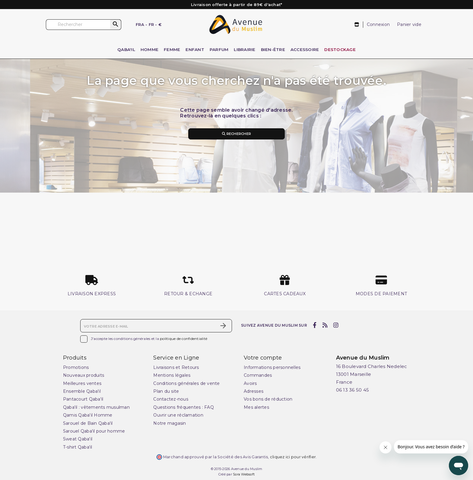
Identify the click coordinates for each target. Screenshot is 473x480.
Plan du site (166, 391)
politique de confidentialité (183, 338)
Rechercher (236, 134)
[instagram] (336, 325)
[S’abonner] (223, 325)
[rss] (324, 325)
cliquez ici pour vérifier (293, 457)
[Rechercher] (83, 24)
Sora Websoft (244, 474)
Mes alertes (256, 407)
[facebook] (314, 325)
